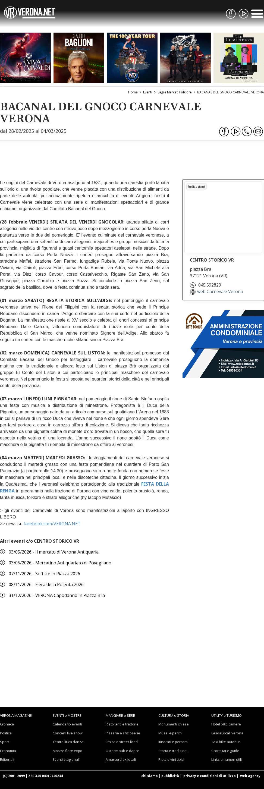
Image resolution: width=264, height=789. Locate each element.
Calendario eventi (67, 724)
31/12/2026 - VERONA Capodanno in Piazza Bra (57, 595)
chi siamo (149, 776)
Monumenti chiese (173, 724)
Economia (8, 750)
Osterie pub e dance (122, 750)
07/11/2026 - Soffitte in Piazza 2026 (44, 574)
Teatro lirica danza (68, 741)
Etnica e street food (122, 741)
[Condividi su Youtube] (235, 131)
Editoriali (7, 759)
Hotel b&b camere (226, 724)
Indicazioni (196, 186)
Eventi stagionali (66, 759)
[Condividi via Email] (258, 131)
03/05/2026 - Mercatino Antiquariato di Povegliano (60, 563)
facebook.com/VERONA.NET (52, 524)
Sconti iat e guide (225, 750)
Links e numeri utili (226, 759)
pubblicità (170, 776)
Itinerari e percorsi (173, 741)
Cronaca (7, 724)
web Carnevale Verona (220, 291)
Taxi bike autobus (226, 741)
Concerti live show (68, 733)
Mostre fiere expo (67, 750)
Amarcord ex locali (121, 759)
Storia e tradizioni (172, 750)
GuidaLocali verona (227, 733)
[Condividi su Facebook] (224, 131)
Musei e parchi (170, 733)
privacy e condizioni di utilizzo (209, 776)
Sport (4, 741)
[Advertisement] (132, 153)
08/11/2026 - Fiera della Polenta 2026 (46, 584)
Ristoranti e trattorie (122, 724)
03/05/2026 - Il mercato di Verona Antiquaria (54, 552)
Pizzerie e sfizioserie (123, 733)
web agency (250, 776)
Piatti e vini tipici (171, 759)
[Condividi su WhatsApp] (247, 131)
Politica (6, 733)
